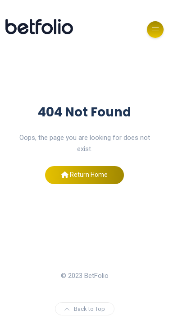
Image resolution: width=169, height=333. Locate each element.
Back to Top (84, 308)
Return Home (84, 174)
